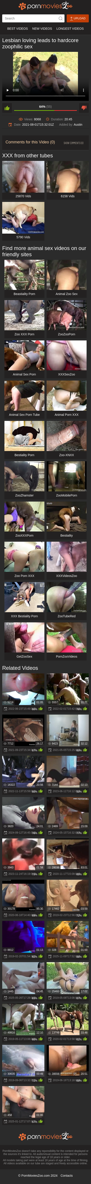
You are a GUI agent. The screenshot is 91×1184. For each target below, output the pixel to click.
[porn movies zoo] (46, 5)
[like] (7, 108)
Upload (77, 18)
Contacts (67, 1175)
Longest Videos (70, 28)
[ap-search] (33, 18)
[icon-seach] (60, 18)
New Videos (42, 28)
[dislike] (84, 108)
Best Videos (17, 28)
